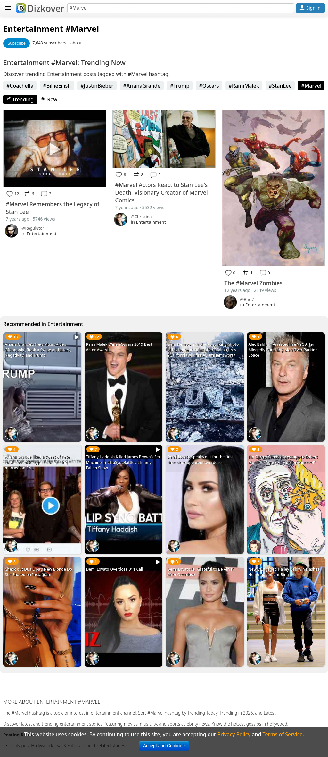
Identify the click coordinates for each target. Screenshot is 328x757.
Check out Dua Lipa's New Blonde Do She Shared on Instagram (38, 571)
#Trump (179, 85)
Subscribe (16, 43)
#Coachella (19, 85)
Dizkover (40, 8)
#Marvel (311, 85)
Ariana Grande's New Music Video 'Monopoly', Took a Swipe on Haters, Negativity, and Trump (38, 350)
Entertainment (33, 28)
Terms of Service (283, 734)
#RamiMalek (244, 85)
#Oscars (209, 85)
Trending (20, 99)
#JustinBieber (96, 85)
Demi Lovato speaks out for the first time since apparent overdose (200, 459)
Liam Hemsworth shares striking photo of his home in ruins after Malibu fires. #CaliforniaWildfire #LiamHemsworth (203, 350)
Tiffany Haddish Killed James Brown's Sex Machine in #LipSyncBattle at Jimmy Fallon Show (123, 462)
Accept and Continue (164, 745)
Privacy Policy (233, 734)
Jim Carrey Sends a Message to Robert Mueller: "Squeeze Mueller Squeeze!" (283, 459)
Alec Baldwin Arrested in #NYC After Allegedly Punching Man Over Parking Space (283, 350)
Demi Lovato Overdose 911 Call (114, 569)
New (49, 99)
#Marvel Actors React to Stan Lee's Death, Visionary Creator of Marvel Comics (161, 192)
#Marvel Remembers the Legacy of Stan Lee (52, 208)
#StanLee (280, 85)
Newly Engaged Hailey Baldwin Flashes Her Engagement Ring (284, 571)
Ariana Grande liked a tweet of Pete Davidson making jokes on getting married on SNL (37, 462)
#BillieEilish (57, 85)
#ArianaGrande (141, 85)
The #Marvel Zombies (254, 283)
